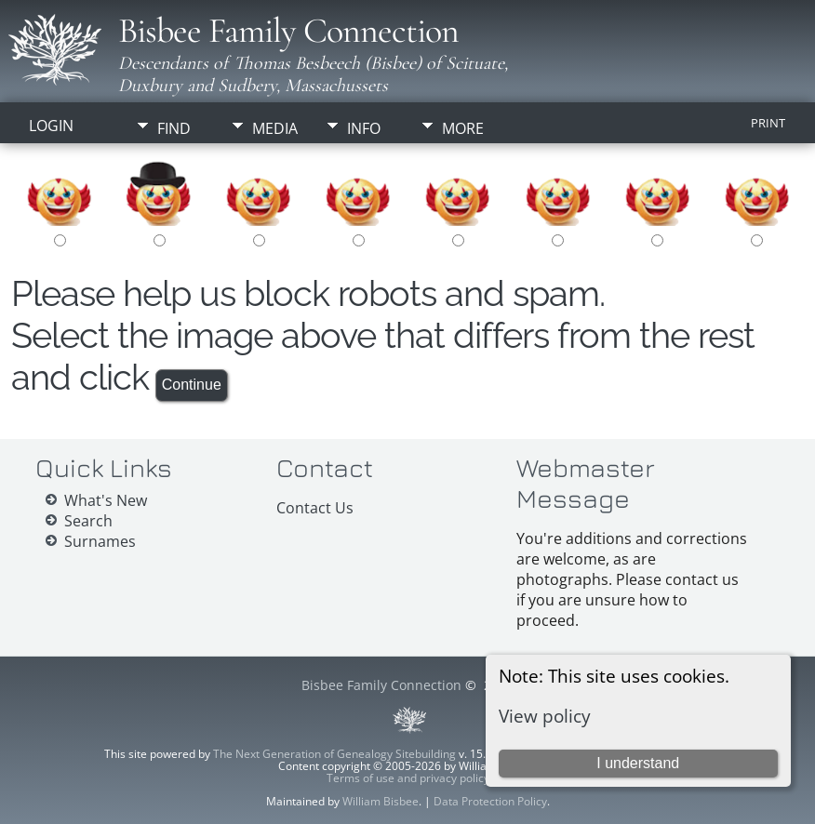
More (463, 128)
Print (768, 122)
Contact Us (315, 508)
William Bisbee (380, 801)
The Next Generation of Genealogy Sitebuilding (334, 754)
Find (174, 128)
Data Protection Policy (490, 801)
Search (88, 521)
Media (275, 128)
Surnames (100, 541)
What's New (105, 500)
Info (364, 128)
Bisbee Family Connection (288, 30)
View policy (545, 715)
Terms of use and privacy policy (408, 778)
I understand (637, 763)
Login (51, 125)
